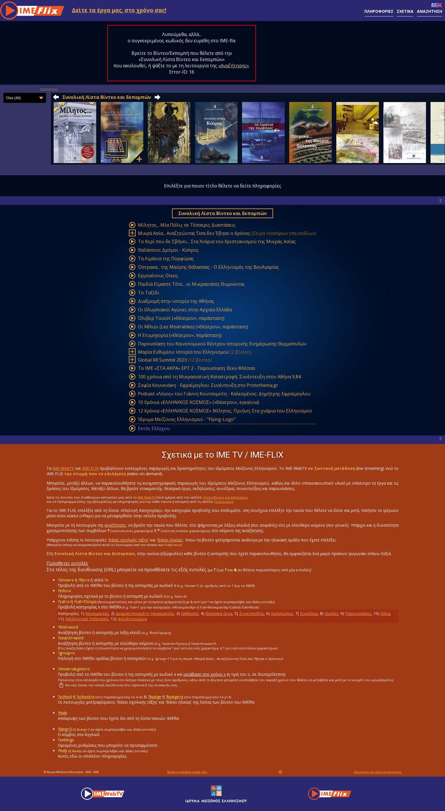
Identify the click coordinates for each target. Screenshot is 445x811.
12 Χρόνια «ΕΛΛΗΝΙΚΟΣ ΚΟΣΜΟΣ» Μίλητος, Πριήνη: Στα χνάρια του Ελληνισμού (225, 411)
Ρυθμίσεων (172, 545)
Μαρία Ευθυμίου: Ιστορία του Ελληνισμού (183, 352)
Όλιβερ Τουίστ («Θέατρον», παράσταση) (181, 318)
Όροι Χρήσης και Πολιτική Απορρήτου (377, 772)
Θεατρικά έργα (218, 613)
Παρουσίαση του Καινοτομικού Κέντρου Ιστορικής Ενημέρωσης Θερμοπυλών (222, 344)
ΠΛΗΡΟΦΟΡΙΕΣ (378, 11)
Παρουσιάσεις (358, 613)
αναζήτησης (115, 525)
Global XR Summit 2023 (162, 360)
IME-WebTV (63, 468)
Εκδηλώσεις (282, 613)
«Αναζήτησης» (233, 65)
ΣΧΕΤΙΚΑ (405, 11)
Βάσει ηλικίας (170, 540)
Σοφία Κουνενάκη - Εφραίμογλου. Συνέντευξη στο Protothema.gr (208, 385)
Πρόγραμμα (224, 501)
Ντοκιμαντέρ (97, 613)
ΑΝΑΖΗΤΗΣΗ (429, 11)
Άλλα (385, 613)
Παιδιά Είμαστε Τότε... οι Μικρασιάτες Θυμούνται (191, 284)
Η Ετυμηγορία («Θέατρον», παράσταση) (180, 335)
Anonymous (49, 89)
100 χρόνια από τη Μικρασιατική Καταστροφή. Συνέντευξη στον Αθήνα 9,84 (219, 377)
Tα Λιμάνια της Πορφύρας (166, 258)
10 (375, 613)
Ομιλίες (331, 613)
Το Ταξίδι (148, 292)
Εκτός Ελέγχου (154, 428)
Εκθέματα (189, 613)
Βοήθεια (187, 772)
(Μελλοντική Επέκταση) (86, 619)
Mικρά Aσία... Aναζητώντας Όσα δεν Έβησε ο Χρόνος (194, 233)
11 (60, 619)
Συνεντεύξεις (251, 613)
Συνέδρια (309, 613)
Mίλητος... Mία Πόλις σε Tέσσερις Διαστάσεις (187, 225)
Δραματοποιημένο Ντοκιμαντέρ (145, 613)
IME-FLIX (90, 468)
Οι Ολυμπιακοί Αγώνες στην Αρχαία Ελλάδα (185, 310)
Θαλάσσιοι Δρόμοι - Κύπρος (168, 250)
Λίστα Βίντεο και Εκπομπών (225, 497)
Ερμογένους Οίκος (158, 275)
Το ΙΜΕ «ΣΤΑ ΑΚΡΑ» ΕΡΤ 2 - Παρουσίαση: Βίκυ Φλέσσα (196, 368)
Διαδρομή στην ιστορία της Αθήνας (176, 301)
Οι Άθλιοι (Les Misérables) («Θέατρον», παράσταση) (193, 327)
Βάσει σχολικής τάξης (128, 540)
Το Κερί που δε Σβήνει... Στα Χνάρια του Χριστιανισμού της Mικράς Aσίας (217, 241)
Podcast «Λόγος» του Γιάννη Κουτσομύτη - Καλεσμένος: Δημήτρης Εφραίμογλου (224, 394)
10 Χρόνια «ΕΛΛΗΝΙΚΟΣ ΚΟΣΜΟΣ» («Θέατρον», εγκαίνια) (198, 402)
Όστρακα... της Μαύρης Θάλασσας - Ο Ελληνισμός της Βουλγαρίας (208, 267)
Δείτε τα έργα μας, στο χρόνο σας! (119, 10)
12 (113, 619)
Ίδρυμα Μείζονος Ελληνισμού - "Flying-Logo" (187, 419)
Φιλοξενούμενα (132, 619)
